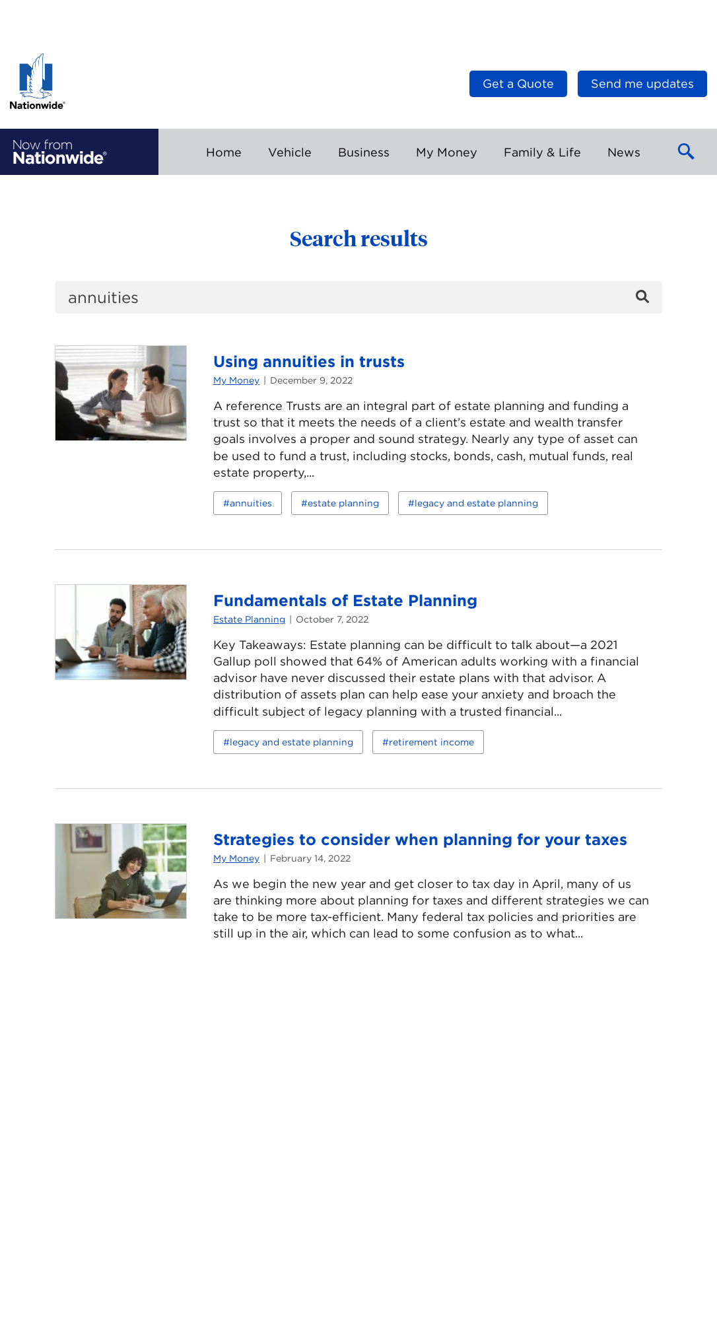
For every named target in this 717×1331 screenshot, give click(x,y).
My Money (236, 380)
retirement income (431, 742)
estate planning (343, 503)
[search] (358, 297)
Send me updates (642, 83)
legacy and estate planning (476, 503)
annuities (251, 503)
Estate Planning (249, 619)
